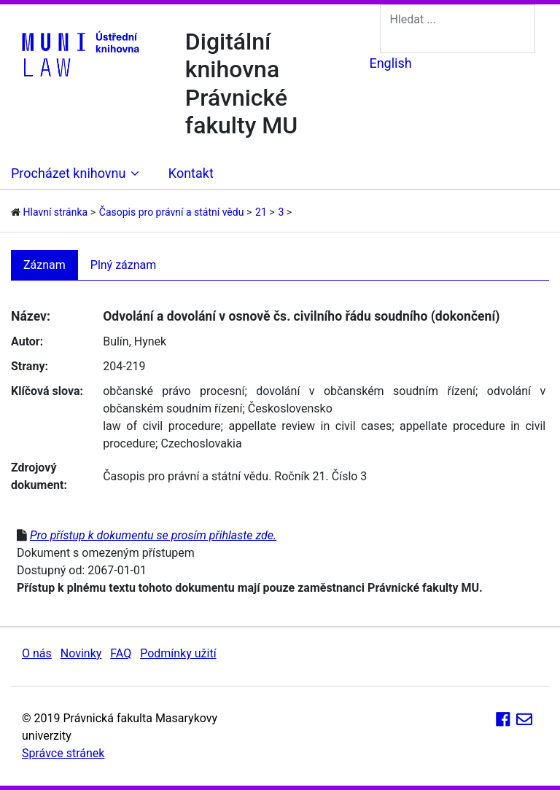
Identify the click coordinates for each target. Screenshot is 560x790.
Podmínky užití (178, 653)
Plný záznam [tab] (123, 265)
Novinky (81, 653)
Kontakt (191, 173)
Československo (290, 408)
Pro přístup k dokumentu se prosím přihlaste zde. (153, 535)
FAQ (120, 653)
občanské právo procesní (173, 391)
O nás (37, 653)
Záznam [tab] (44, 265)
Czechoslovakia (200, 443)
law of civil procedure (161, 426)
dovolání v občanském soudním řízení (365, 391)
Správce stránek (63, 753)
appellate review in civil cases (310, 426)
